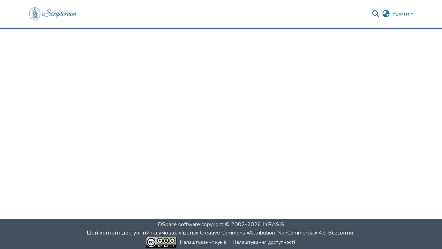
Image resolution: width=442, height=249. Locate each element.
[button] (53, 14)
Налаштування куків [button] (203, 242)
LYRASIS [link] (273, 224)
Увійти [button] (401, 14)
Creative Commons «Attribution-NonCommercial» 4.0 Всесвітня (277, 233)
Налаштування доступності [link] (264, 242)
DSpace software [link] (179, 224)
